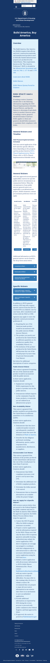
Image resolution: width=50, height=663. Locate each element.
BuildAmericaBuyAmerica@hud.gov (28, 571)
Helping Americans (19, 623)
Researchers (17, 628)
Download (17, 249)
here (24, 557)
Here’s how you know (25, 2)
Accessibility (32, 660)
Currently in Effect (20, 266)
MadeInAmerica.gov (30, 617)
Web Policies (39, 660)
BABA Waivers (18, 81)
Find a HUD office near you (20, 647)
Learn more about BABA (21, 77)
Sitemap (45, 660)
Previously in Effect (20, 272)
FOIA (23, 660)
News (16, 631)
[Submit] (34, 6)
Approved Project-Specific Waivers (22, 298)
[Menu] (16, 6)
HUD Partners (16, 25)
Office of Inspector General (9, 660)
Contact (16, 636)
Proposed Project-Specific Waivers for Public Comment (23, 291)
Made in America (30, 435)
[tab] (25, 266)
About (16, 633)
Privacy (26, 660)
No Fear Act (18, 660)
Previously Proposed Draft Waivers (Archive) (22, 278)
